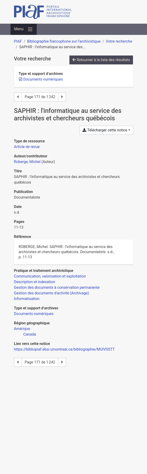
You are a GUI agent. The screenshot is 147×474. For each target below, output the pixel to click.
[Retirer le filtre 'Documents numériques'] (43, 79)
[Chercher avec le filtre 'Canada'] (29, 334)
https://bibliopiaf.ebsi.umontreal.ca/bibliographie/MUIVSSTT (64, 349)
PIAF (18, 41)
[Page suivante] (62, 97)
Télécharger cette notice (104, 130)
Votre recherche (119, 41)
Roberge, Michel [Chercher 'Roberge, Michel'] (27, 161)
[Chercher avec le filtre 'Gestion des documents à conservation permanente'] (57, 287)
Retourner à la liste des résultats (101, 60)
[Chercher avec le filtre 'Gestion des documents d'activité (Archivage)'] (51, 293)
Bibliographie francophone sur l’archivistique (63, 41)
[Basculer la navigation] (24, 29)
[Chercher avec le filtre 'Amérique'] (22, 328)
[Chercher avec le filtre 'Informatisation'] (26, 298)
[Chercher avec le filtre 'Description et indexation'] (34, 282)
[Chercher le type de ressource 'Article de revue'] (27, 146)
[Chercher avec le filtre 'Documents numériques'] (34, 313)
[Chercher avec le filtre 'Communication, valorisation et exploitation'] (50, 276)
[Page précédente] (18, 97)
